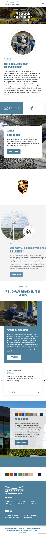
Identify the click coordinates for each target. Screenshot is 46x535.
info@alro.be (29, 517)
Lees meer (13, 151)
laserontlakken (9, 88)
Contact (33, 503)
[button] (44, 380)
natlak (28, 77)
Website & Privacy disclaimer (15, 528)
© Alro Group (23, 532)
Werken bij (21, 503)
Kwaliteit (8, 505)
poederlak (34, 77)
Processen (8, 501)
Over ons (20, 505)
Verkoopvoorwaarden (14, 530)
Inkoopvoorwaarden (33, 528)
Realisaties (21, 501)
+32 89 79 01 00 (31, 515)
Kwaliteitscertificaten (30, 530)
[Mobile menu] (43, 3)
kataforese (8, 79)
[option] (23, 187)
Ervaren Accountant (14, 370)
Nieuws (33, 501)
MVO (6, 503)
